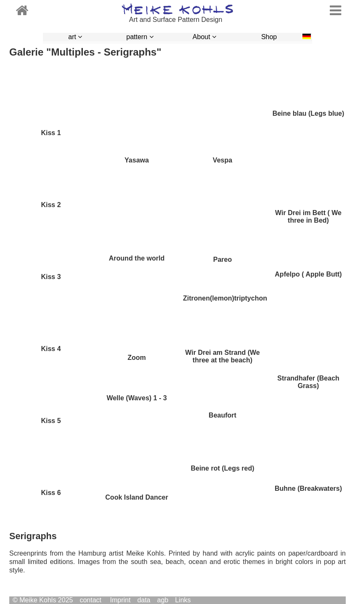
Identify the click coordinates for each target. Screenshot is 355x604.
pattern (139, 36)
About (204, 36)
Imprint (120, 600)
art (75, 36)
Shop (269, 36)
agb (163, 600)
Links (183, 600)
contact (90, 600)
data (143, 600)
